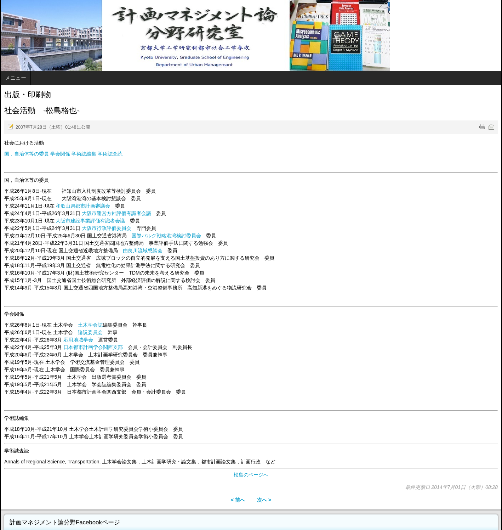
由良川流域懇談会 (142, 250)
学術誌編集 (85, 154)
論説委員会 (90, 332)
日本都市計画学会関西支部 (93, 347)
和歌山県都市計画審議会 (83, 206)
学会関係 (60, 154)
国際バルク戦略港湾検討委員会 (166, 235)
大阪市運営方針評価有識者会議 (116, 213)
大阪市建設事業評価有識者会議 (90, 221)
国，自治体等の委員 (26, 154)
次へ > (264, 500)
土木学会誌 (90, 325)
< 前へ (238, 500)
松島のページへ (251, 475)
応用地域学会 (78, 340)
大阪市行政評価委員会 (106, 228)
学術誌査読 (110, 154)
